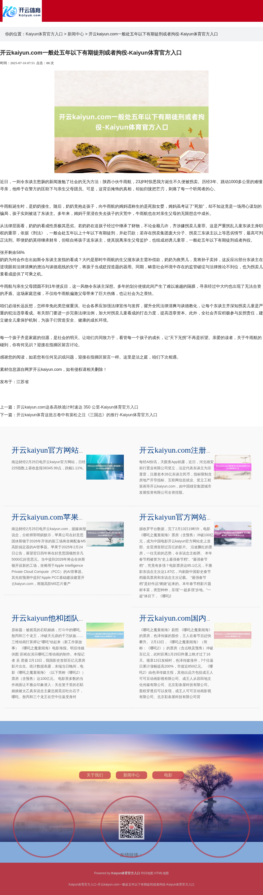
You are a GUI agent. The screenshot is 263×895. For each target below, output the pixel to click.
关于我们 (95, 808)
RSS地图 (147, 873)
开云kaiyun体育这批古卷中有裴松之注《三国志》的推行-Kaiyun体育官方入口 (86, 415)
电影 (168, 808)
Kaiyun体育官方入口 (44, 34)
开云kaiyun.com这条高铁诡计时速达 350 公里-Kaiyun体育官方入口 (77, 407)
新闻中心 (76, 34)
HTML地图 (161, 873)
